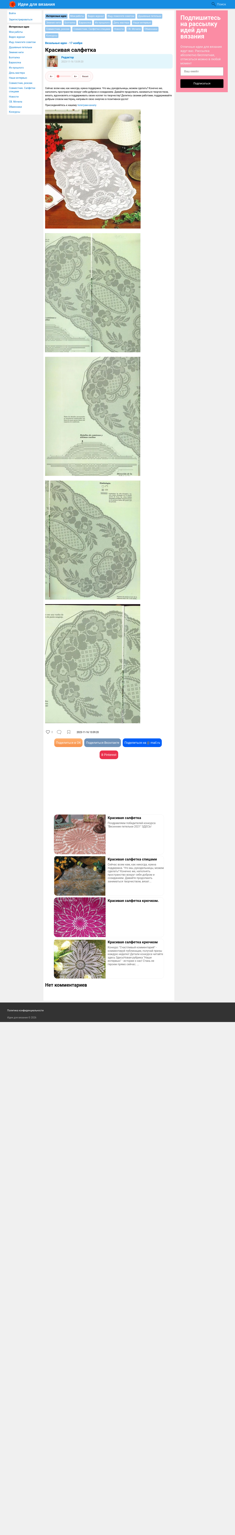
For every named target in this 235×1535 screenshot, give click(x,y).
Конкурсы (14, 111)
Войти (12, 13)
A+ (75, 76)
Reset (85, 76)
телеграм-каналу (86, 105)
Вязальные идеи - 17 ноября (63, 43)
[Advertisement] (77, 792)
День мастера (17, 72)
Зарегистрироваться (20, 19)
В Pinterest (108, 755)
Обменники (15, 106)
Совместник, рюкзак (20, 83)
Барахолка (15, 62)
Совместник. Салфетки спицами (22, 90)
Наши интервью (18, 77)
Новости (14, 96)
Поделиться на (142, 742)
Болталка (14, 57)
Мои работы (16, 32)
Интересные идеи (19, 26)
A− (51, 76)
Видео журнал (17, 37)
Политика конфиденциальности (25, 1010)
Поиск (221, 4)
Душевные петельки (20, 47)
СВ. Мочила (15, 101)
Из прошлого (16, 67)
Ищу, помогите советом (22, 42)
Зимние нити (16, 52)
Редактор (67, 57)
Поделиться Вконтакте (102, 742)
